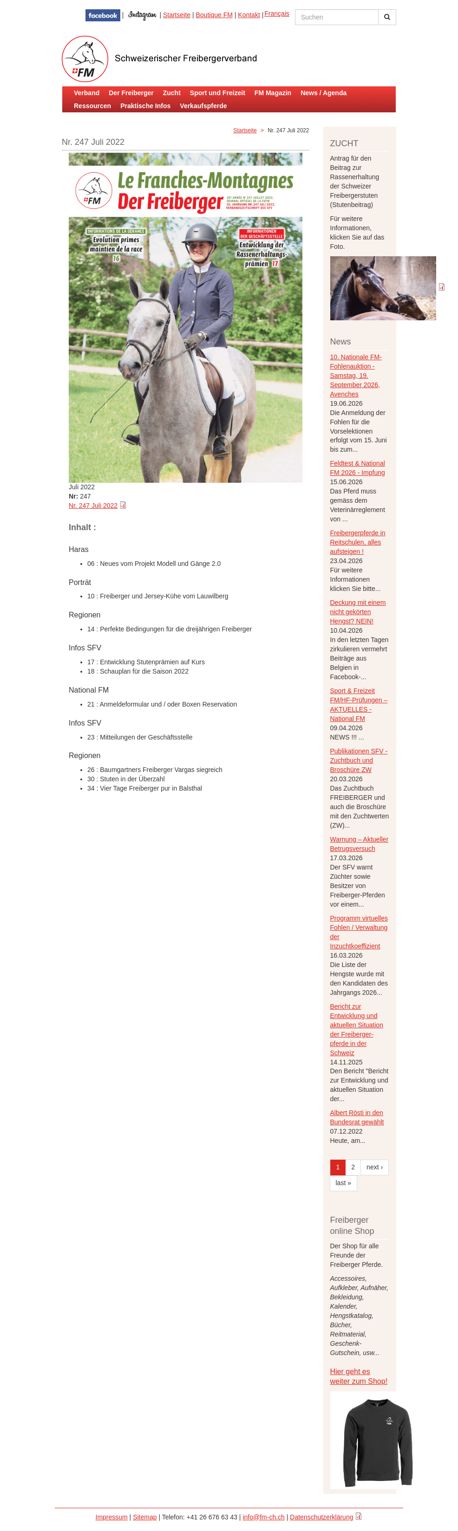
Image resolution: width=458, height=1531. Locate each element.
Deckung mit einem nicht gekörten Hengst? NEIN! (358, 612)
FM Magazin (273, 93)
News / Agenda (324, 93)
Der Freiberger (131, 93)
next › (374, 1167)
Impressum (112, 1517)
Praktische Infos (145, 106)
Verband (86, 93)
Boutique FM (214, 15)
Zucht (172, 93)
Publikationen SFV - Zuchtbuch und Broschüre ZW (359, 760)
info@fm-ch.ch (263, 1517)
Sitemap (145, 1517)
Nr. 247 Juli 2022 (93, 505)
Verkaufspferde (203, 106)
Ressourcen (92, 106)
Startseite (176, 15)
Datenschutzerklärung (321, 1517)
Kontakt (249, 15)
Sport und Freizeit (217, 93)
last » (343, 1183)
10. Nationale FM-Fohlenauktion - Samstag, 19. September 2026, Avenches (356, 375)
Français (276, 13)
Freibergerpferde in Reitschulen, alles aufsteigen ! (358, 542)
